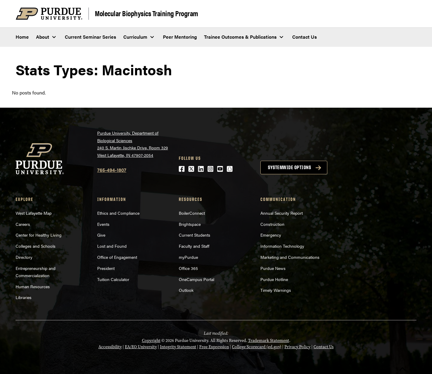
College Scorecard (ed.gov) (256, 347)
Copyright (151, 340)
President (106, 268)
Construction (272, 224)
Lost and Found (112, 246)
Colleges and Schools (36, 246)
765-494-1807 (111, 169)
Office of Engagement (117, 257)
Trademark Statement (268, 340)
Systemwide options (289, 167)
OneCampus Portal (196, 279)
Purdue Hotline (274, 279)
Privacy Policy (297, 347)
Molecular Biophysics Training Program (146, 13)
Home (22, 36)
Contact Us (304, 36)
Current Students (194, 235)
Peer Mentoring (180, 36)
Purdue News (273, 268)
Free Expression (214, 347)
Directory (24, 257)
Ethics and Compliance (118, 213)
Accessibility (110, 347)
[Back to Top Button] (402, 369)
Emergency (270, 235)
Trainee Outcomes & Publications (240, 36)
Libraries (24, 297)
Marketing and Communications (290, 257)
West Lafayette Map (34, 213)
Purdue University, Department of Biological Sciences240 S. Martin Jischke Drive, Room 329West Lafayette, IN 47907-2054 (132, 144)
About (42, 36)
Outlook (186, 290)
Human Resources (33, 286)
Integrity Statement (178, 347)
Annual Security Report (281, 213)
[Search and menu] (409, 14)
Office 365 (188, 268)
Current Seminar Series (90, 36)
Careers (23, 224)
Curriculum (135, 36)
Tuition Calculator (113, 279)
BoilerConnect (192, 213)
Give (101, 235)
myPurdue (188, 257)
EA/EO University (141, 347)
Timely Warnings (275, 290)
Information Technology (282, 246)
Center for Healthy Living (39, 235)
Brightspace (190, 224)
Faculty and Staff (194, 246)
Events (103, 224)
